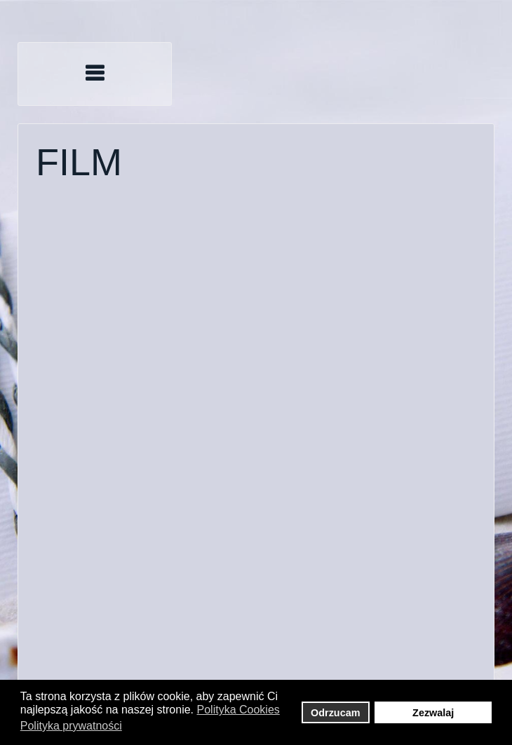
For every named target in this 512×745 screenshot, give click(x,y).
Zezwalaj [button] (433, 712)
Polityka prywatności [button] (71, 726)
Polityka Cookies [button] (238, 710)
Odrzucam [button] (335, 712)
